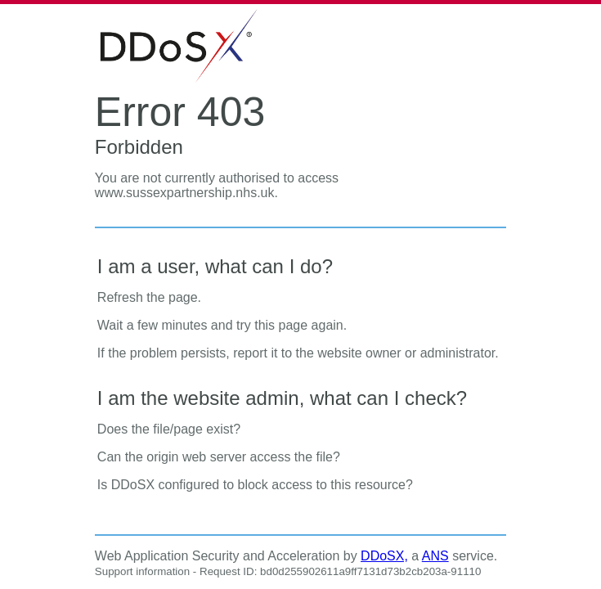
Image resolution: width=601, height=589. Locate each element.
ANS (435, 556)
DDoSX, (384, 556)
